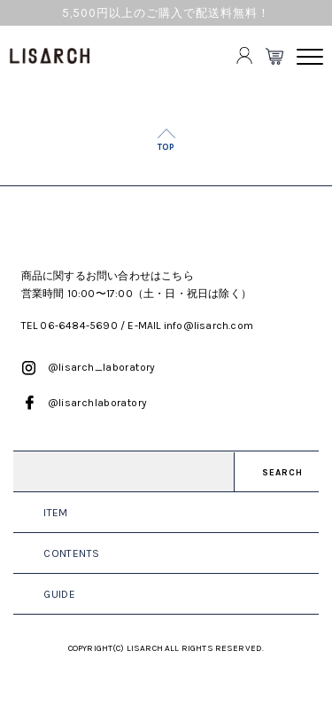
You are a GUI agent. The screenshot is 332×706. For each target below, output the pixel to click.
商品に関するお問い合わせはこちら (107, 276)
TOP (166, 147)
